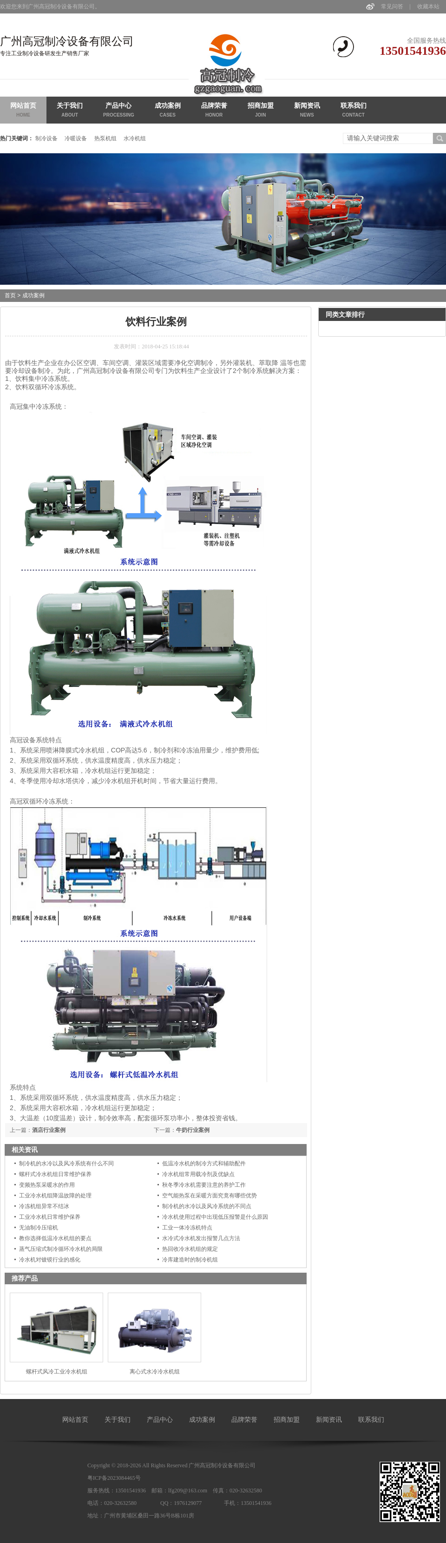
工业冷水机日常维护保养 (49, 1217)
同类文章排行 (345, 314)
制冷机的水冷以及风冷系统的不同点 (206, 1206)
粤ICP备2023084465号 (114, 1478)
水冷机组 (135, 138)
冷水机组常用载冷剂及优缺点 (198, 1174)
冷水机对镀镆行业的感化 (49, 1259)
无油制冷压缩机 (38, 1227)
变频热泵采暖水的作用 (47, 1185)
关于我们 (70, 111)
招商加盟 (261, 111)
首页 (10, 295)
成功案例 (168, 111)
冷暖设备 (76, 138)
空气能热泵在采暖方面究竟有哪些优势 (209, 1195)
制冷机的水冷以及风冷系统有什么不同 (66, 1163)
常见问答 (392, 6)
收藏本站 (428, 6)
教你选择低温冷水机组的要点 (55, 1238)
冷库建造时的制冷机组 (190, 1259)
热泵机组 (105, 138)
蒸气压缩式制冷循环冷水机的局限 (61, 1249)
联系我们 (354, 111)
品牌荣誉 (214, 111)
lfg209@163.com (187, 1490)
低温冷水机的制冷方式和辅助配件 (204, 1163)
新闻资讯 (307, 111)
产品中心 (118, 111)
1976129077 (188, 1503)
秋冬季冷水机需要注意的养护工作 (204, 1185)
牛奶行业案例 (193, 1130)
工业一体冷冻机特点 (187, 1227)
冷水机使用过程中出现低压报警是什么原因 (215, 1217)
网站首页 (23, 111)
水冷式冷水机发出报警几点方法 (201, 1238)
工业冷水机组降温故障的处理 (55, 1195)
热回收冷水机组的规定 (190, 1249)
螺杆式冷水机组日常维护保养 (55, 1174)
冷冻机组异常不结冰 (44, 1206)
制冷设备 (46, 138)
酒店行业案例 (49, 1130)
